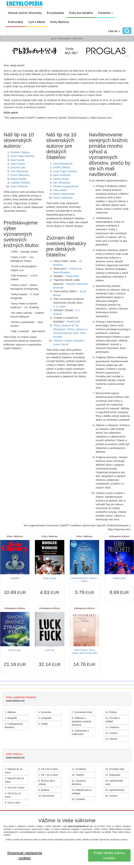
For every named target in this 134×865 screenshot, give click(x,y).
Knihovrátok (15, 22)
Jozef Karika (17, 163)
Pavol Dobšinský (63, 197)
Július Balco (60, 190)
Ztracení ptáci (15, 650)
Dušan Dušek (18, 178)
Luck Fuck (49, 650)
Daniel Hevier (61, 178)
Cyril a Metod (36, 22)
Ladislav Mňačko (20, 182)
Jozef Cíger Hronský (22, 156)
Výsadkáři (14, 578)
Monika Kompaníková (66, 186)
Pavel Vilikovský (19, 175)
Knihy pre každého (81, 13)
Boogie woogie (49, 578)
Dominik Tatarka (19, 152)
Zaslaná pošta (119, 578)
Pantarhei (105, 13)
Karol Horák (17, 159)
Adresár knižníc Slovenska (25, 13)
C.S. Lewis (59, 306)
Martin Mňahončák (64, 193)
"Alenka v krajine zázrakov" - (70, 340)
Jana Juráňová (61, 175)
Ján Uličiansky (61, 182)
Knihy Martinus (59, 22)
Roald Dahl (72, 276)
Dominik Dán (17, 167)
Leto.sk (114, 31)
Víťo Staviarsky (19, 171)
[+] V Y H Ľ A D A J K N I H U (67, 38)
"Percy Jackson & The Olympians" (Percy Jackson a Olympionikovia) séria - (70, 329)
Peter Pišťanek (19, 186)
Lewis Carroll (60, 344)
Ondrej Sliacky (61, 167)
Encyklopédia (55, 13)
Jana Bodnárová (62, 163)
